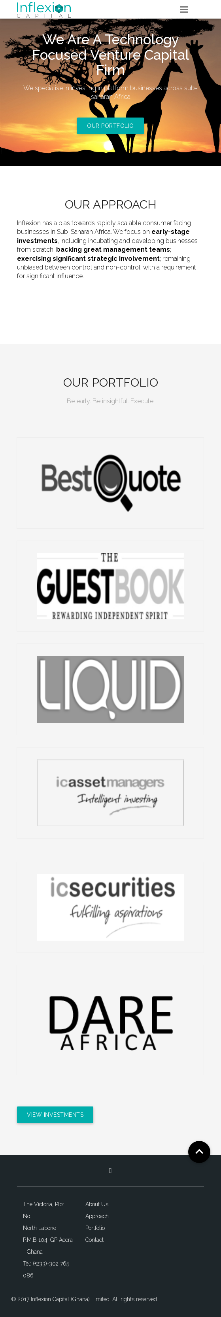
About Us (96, 1204)
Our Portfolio (110, 126)
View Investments (55, 1115)
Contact (94, 1240)
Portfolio (95, 1228)
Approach (97, 1216)
